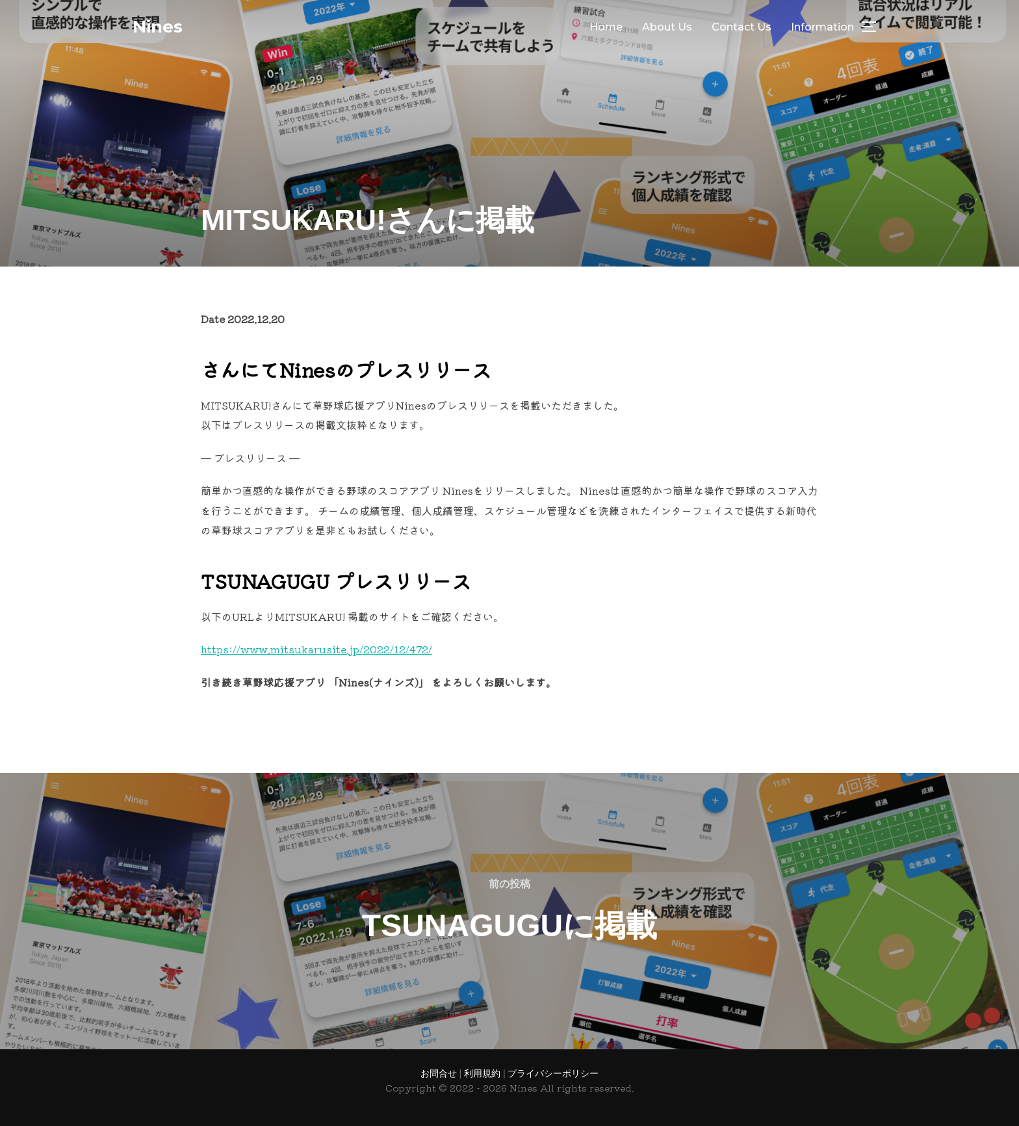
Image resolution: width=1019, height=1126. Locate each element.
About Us (667, 27)
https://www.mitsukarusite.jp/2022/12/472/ (316, 649)
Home (606, 27)
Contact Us (741, 27)
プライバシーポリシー (553, 1073)
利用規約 (483, 1073)
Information (822, 27)
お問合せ (439, 1073)
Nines (158, 26)
